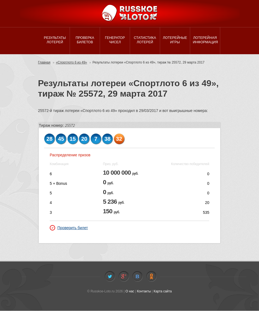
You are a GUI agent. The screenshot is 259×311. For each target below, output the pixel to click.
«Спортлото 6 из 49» (71, 63)
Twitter (109, 277)
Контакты (144, 292)
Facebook (123, 277)
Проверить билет (69, 228)
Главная (44, 63)
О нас (129, 292)
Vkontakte (137, 277)
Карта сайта (163, 292)
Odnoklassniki (151, 277)
